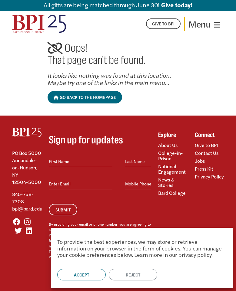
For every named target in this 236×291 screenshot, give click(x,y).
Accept (81, 275)
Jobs (200, 160)
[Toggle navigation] (204, 24)
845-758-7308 (23, 198)
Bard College (172, 192)
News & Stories (166, 182)
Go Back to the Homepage (85, 97)
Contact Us (206, 152)
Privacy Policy (209, 176)
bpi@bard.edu (27, 208)
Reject (133, 275)
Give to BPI (206, 145)
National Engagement (172, 169)
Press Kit (204, 168)
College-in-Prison (170, 155)
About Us (168, 145)
